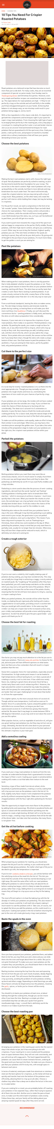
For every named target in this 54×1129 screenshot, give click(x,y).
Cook (3, 11)
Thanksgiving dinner (9, 96)
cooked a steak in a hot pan (22, 874)
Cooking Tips (11, 11)
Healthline (21, 311)
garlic (6, 986)
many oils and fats (32, 660)
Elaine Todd (6, 22)
